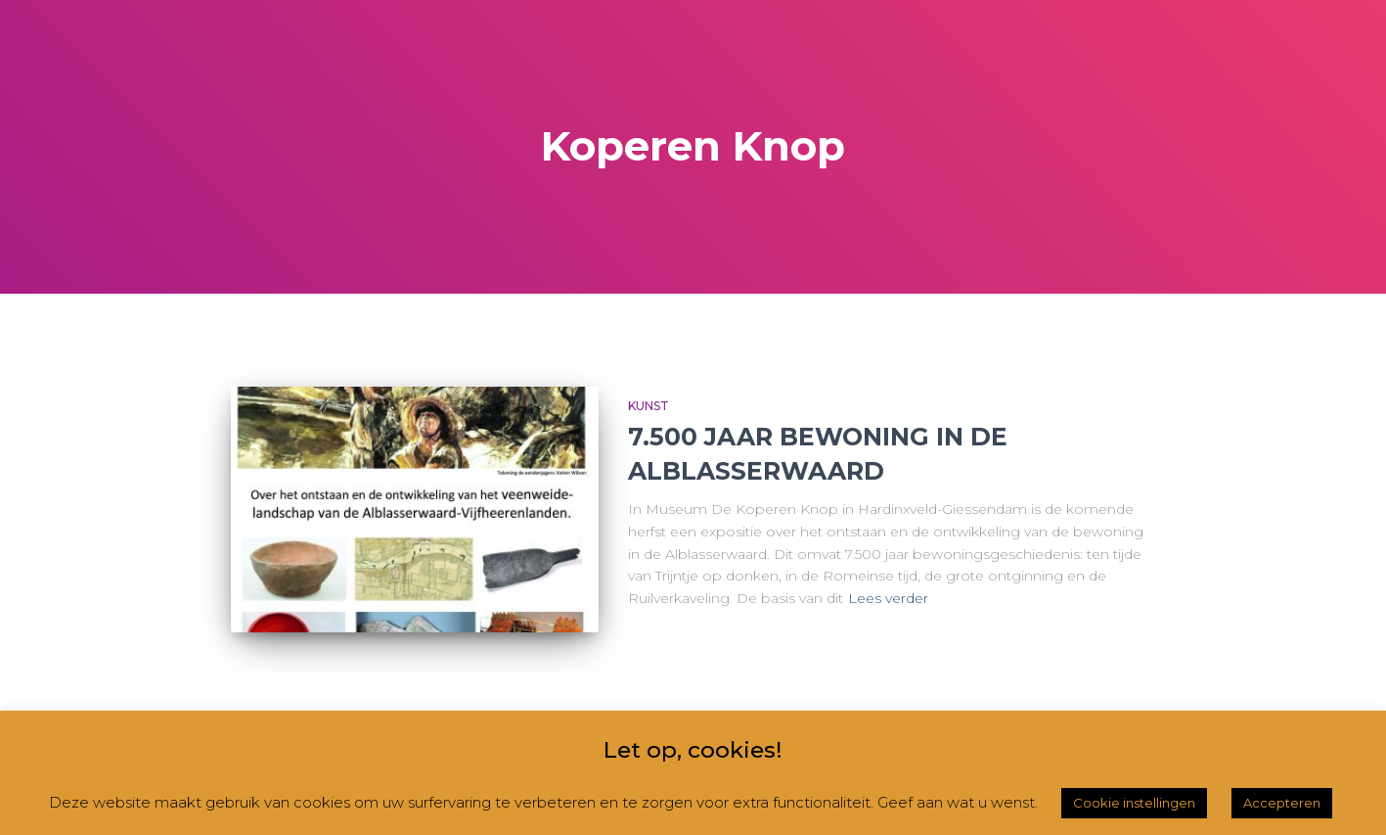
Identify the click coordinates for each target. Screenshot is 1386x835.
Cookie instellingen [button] (1134, 803)
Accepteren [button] (1281, 803)
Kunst (648, 405)
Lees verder (888, 598)
